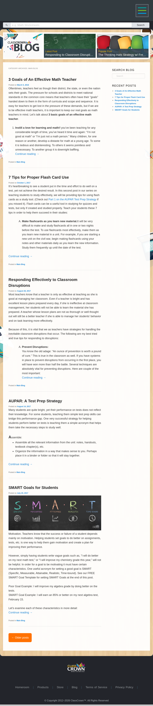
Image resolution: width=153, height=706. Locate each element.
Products (44, 687)
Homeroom (24, 687)
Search (140, 25)
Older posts (20, 637)
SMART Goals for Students (33, 487)
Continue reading (27, 153)
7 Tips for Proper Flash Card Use (39, 177)
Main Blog (20, 162)
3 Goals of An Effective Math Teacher (42, 79)
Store (62, 687)
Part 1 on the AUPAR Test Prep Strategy (72, 199)
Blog (76, 687)
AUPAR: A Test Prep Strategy (35, 401)
